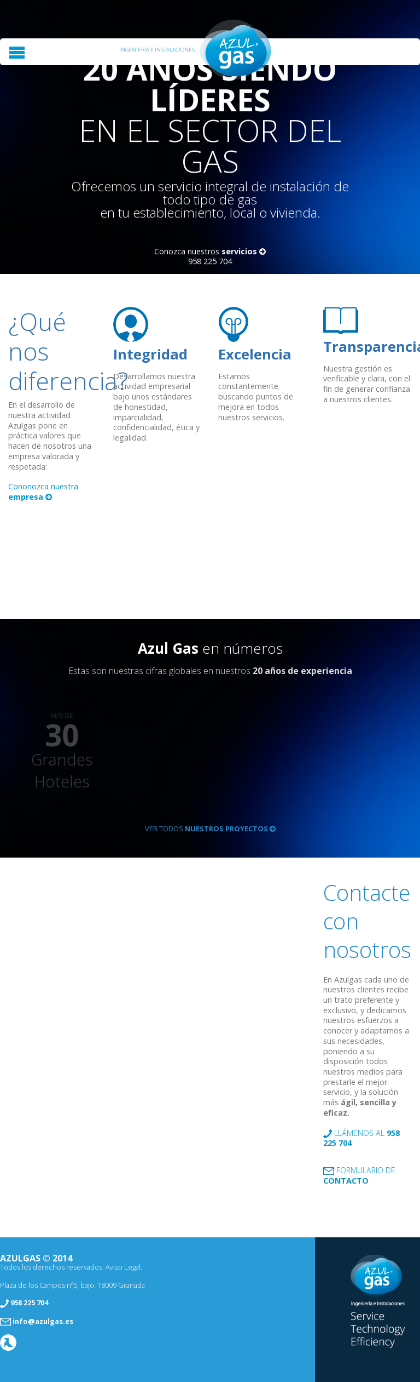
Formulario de (359, 1176)
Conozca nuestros (210, 251)
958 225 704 (210, 261)
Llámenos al (361, 1138)
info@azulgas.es (43, 1321)
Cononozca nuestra (43, 491)
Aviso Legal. (124, 1267)
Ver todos (210, 828)
